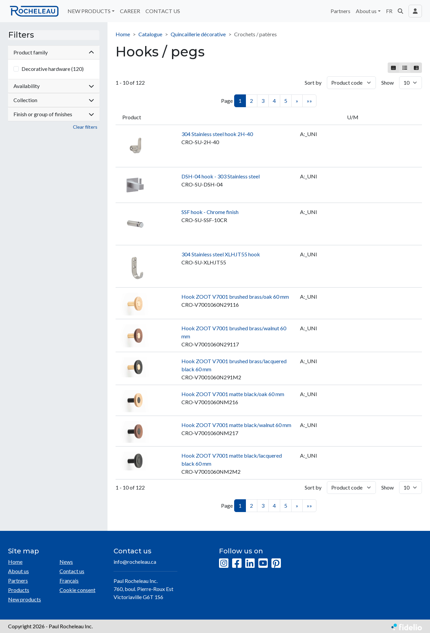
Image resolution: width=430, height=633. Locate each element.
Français (69, 580)
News (66, 561)
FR (389, 11)
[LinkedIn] (250, 563)
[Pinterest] (276, 563)
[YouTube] (263, 563)
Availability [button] (53, 86)
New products (24, 599)
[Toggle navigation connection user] (415, 11)
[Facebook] (237, 563)
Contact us (71, 571)
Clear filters (85, 127)
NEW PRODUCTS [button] (89, 11)
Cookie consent (77, 590)
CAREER (130, 11)
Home (123, 34)
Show (387, 82)
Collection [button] (53, 100)
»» (309, 100)
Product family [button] (53, 52)
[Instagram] (223, 563)
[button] (400, 11)
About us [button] (366, 11)
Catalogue (150, 34)
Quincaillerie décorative (198, 34)
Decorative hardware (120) (53, 69)
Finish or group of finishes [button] (53, 114)
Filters (21, 35)
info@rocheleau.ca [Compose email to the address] (135, 561)
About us (18, 571)
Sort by (313, 82)
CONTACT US (162, 11)
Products (18, 590)
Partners (340, 11)
